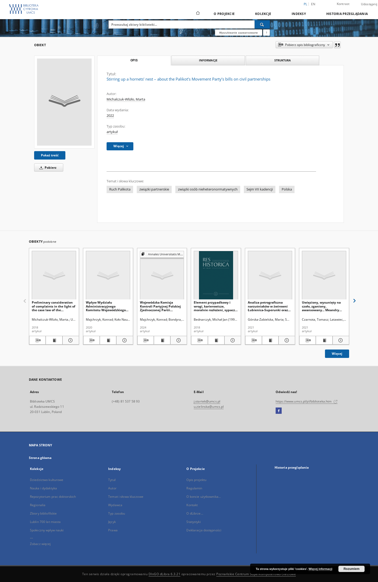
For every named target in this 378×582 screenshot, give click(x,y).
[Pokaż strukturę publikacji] (162, 254)
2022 (110, 115)
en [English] (313, 4)
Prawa (113, 530)
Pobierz (47, 168)
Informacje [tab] (208, 60)
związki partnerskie (154, 189)
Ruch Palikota (119, 189)
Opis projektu (196, 480)
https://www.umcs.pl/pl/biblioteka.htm (307, 401)
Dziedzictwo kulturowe (47, 480)
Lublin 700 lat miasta (45, 522)
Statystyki (193, 522)
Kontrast (343, 4)
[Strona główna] (197, 13)
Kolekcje (263, 14)
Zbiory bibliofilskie (43, 513)
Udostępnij (369, 4)
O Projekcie (224, 14)
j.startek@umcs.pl (207, 401)
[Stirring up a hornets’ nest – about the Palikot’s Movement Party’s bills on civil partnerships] (64, 102)
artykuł (112, 132)
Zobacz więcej (40, 544)
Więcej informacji (320, 568)
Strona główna (40, 458)
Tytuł (112, 480)
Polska (287, 189)
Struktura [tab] (282, 60)
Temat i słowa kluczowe (125, 496)
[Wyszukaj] (262, 24)
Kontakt (192, 505)
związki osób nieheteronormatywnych (208, 189)
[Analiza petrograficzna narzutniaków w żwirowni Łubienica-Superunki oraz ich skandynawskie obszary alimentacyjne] (270, 275)
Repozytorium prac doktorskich (53, 496)
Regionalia (37, 505)
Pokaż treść (50, 155)
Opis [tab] (134, 60)
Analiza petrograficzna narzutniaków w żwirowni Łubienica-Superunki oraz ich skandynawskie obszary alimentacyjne (269, 306)
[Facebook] (279, 411)
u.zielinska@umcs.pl (209, 406)
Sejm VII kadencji (259, 189)
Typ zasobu (116, 513)
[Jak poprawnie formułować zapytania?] (266, 32)
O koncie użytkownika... (203, 496)
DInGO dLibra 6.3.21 (165, 574)
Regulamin (194, 488)
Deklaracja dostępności (203, 530)
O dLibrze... (194, 513)
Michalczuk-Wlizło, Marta (126, 99)
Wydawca (115, 505)
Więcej (337, 353)
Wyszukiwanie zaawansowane (238, 32)
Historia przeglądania (347, 14)
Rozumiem (352, 569)
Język (112, 522)
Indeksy (299, 14)
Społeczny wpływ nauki (47, 530)
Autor (112, 488)
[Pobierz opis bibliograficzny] (37, 340)
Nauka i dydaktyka (43, 488)
